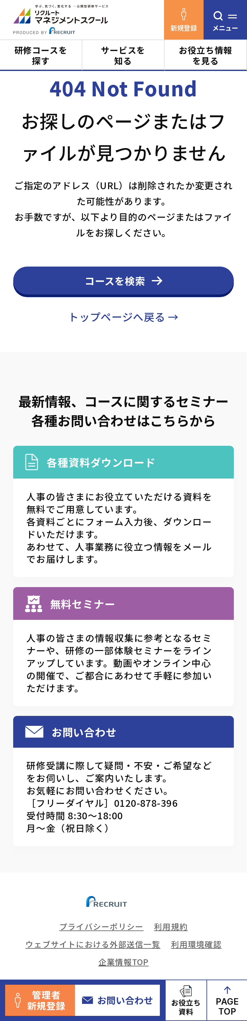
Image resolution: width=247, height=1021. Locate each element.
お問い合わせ (117, 1000)
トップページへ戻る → (123, 316)
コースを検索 (115, 280)
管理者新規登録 (40, 1000)
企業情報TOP (123, 961)
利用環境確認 (196, 944)
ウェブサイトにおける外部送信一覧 (92, 944)
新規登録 (183, 20)
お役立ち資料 (186, 1007)
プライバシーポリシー (101, 926)
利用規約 (171, 926)
